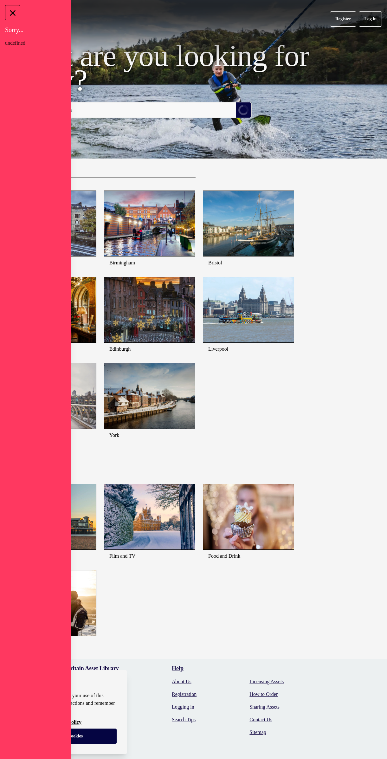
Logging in (183, 707)
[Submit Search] (243, 110)
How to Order (263, 694)
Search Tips (184, 719)
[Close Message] (12, 12)
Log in (370, 18)
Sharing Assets (264, 707)
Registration (184, 694)
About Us (181, 681)
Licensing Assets (266, 681)
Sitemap (257, 732)
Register (343, 18)
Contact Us (260, 719)
